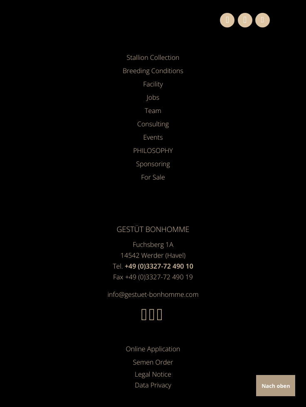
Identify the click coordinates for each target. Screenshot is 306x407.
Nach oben (276, 386)
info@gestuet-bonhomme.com (152, 294)
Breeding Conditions (153, 70)
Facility (153, 84)
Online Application (153, 348)
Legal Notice (153, 374)
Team (153, 110)
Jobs (153, 97)
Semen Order (153, 362)
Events (153, 137)
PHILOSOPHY (153, 150)
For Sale (153, 177)
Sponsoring (153, 163)
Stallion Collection (152, 57)
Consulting (153, 123)
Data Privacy (153, 385)
